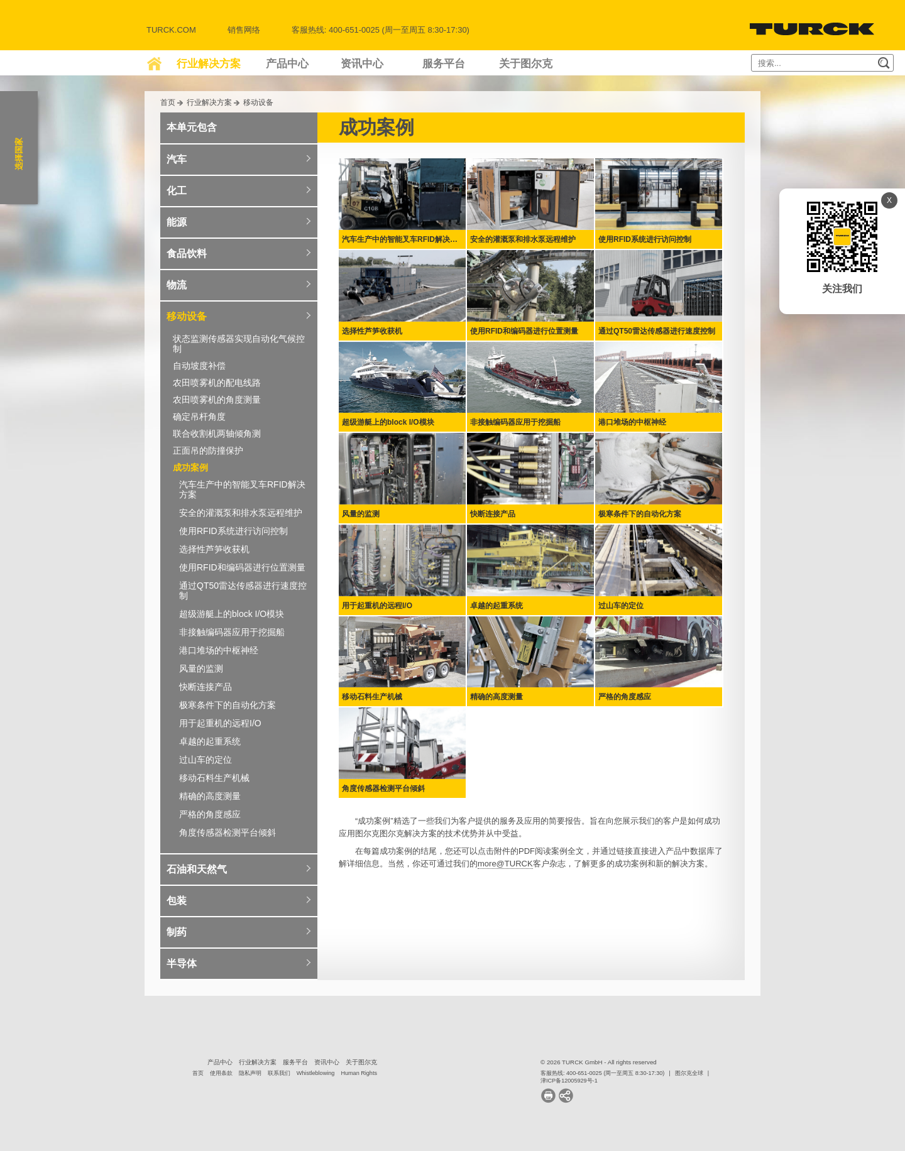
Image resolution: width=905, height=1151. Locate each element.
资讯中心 (362, 64)
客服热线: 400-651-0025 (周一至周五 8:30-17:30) (602, 1073)
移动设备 (258, 102)
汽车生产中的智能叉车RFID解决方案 (242, 489)
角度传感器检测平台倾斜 (227, 832)
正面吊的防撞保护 (208, 450)
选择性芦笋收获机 (214, 549)
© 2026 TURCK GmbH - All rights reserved (598, 1062)
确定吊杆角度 (199, 417)
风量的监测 (201, 668)
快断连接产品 (205, 687)
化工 (177, 190)
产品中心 (287, 64)
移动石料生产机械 (214, 778)
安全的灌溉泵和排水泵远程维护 (240, 513)
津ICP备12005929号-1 (569, 1080)
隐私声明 (250, 1073)
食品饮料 (187, 253)
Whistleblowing (316, 1073)
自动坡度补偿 (199, 366)
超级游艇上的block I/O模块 (231, 614)
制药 (177, 932)
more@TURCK (505, 863)
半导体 (182, 963)
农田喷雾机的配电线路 (217, 383)
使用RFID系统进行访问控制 (233, 531)
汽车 (177, 159)
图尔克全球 (689, 1073)
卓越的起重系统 (210, 741)
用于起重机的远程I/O (220, 723)
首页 (167, 102)
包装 (177, 900)
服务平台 (443, 64)
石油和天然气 (197, 869)
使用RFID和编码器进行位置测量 (242, 567)
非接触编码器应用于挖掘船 (232, 632)
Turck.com (171, 30)
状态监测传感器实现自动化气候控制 (239, 344)
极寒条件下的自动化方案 (227, 705)
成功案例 (190, 467)
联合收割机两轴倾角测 (217, 433)
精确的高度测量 (210, 796)
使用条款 (221, 1073)
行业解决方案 (209, 64)
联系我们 (279, 1073)
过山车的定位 (205, 760)
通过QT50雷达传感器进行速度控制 (243, 591)
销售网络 (244, 30)
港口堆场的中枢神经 (218, 650)
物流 (177, 285)
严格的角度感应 (210, 814)
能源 (177, 222)
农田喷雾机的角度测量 (217, 400)
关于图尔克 (525, 64)
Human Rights (359, 1073)
